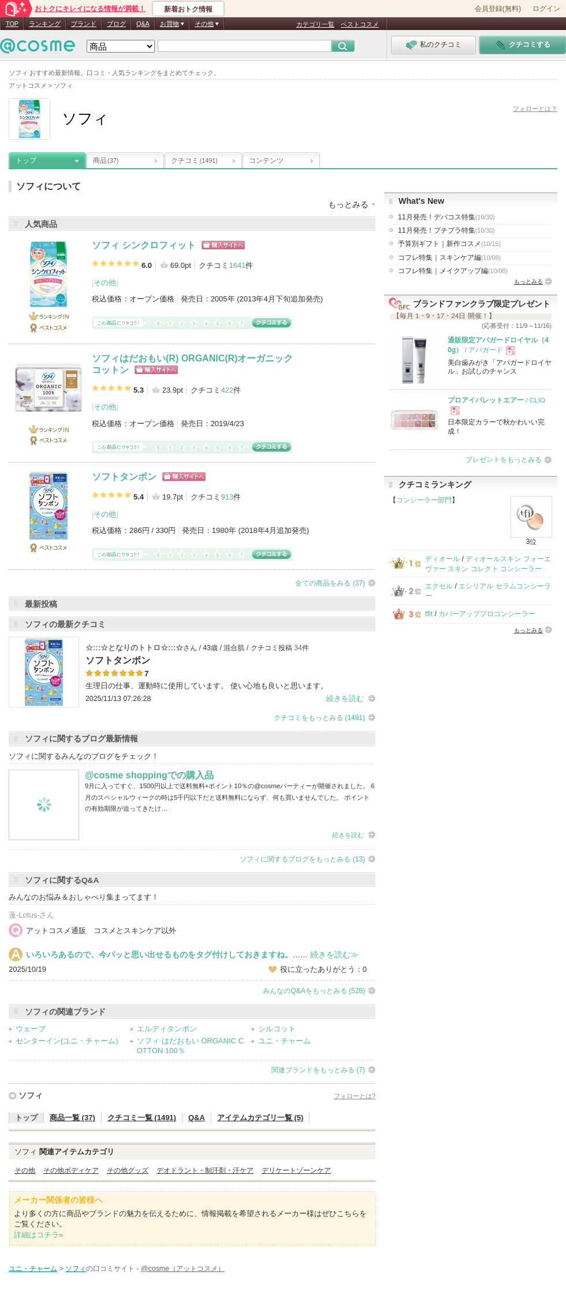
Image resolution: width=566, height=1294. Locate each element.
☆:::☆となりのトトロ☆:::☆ (134, 647)
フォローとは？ (535, 108)
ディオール (442, 559)
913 (227, 497)
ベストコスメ (360, 24)
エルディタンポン (167, 1028)
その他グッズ (127, 1170)
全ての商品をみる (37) (330, 583)
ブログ (116, 23)
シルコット (277, 1028)
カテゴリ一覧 (315, 24)
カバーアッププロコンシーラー (486, 614)
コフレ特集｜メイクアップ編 (453, 271)
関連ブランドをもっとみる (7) (318, 1070)
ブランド (83, 23)
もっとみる (528, 281)
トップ (26, 160)
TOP (12, 23)
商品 (105, 160)
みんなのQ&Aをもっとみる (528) (314, 991)
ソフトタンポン (124, 477)
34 (298, 648)
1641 (237, 265)
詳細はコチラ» (38, 1234)
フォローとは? (354, 1095)
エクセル (439, 586)
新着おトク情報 (188, 9)
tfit (429, 614)
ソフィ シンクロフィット (144, 245)
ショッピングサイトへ (223, 245)
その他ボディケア (71, 1170)
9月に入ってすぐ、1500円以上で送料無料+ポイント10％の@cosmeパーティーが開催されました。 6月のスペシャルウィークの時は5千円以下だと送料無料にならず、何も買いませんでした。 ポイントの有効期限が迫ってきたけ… (230, 797)
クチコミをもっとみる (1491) (319, 718)
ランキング (45, 23)
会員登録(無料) (498, 9)
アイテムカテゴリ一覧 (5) (260, 1117)
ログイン (546, 9)
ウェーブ (31, 1028)
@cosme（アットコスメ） (183, 1269)
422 (227, 390)
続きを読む (345, 698)
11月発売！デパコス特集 (446, 217)
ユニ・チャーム (284, 1040)
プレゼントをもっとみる (504, 460)
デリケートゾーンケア (296, 1170)
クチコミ (194, 160)
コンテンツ (266, 160)
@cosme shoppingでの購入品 (149, 775)
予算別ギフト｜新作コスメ (449, 244)
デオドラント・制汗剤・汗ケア (205, 1170)
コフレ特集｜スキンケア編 (449, 257)
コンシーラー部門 (424, 500)
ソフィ (30, 1095)
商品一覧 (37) (72, 1117)
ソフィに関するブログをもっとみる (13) (302, 859)
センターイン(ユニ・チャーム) (67, 1040)
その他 (105, 282)
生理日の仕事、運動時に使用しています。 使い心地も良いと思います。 (206, 685)
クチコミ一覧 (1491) (141, 1117)
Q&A (143, 23)
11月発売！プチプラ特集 (446, 230)
